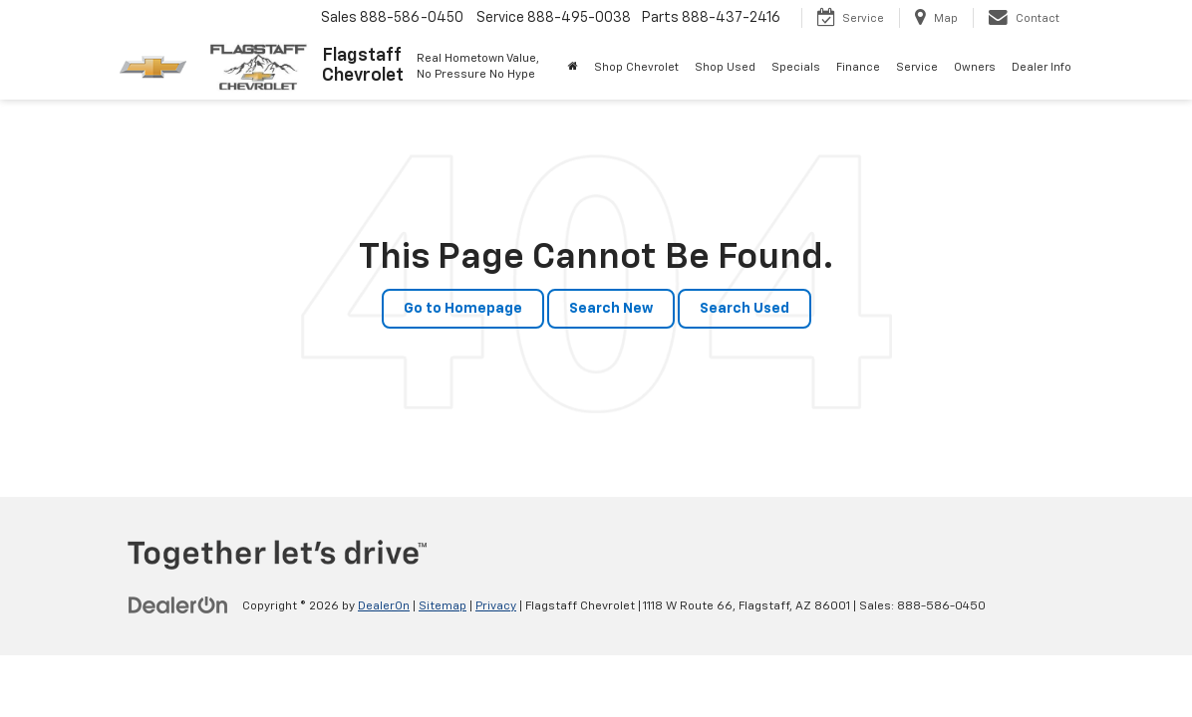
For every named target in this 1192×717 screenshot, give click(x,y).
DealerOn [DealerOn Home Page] (384, 606)
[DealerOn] (178, 605)
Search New (611, 309)
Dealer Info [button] (1041, 67)
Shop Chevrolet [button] (636, 67)
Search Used (744, 309)
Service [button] (917, 67)
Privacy (495, 606)
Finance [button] (858, 67)
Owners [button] (975, 67)
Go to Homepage (463, 309)
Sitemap (442, 606)
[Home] (573, 68)
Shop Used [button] (725, 67)
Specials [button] (795, 67)
